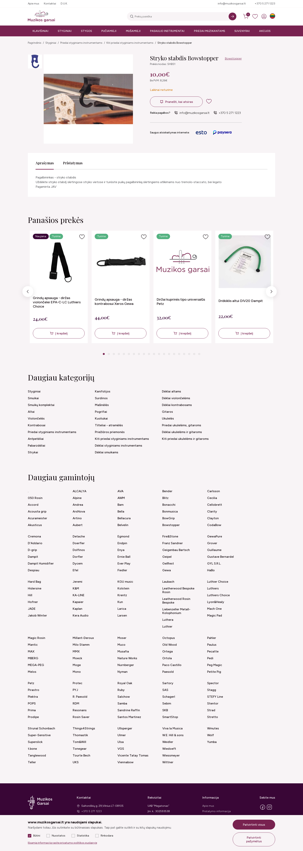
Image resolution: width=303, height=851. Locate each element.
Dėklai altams (171, 391)
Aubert (78, 525)
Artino (77, 518)
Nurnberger (125, 665)
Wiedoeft (169, 748)
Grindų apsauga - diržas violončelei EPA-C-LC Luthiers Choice (57, 302)
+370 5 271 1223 (265, 3)
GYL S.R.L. (214, 563)
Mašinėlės (102, 405)
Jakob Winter (37, 615)
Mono (77, 672)
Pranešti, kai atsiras (179, 102)
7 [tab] (133, 354)
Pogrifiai (101, 412)
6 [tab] (128, 354)
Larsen (122, 615)
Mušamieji (133, 31)
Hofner (33, 602)
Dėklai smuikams (106, 452)
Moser (121, 638)
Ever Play (123, 563)
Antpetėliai (36, 439)
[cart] (246, 16)
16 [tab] (179, 354)
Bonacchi (168, 505)
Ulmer (121, 735)
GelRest (168, 563)
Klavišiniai (40, 31)
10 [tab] (149, 354)
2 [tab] (108, 354)
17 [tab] (184, 354)
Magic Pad (214, 615)
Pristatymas (73, 163)
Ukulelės (168, 418)
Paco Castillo (171, 665)
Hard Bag (34, 581)
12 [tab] (159, 354)
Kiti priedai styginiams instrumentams (129, 42)
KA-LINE (78, 595)
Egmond (123, 536)
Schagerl (168, 696)
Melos (32, 672)
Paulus (211, 644)
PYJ (75, 690)
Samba (122, 703)
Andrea (78, 505)
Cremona (34, 536)
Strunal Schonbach (41, 728)
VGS (120, 748)
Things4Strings (84, 728)
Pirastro (33, 690)
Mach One (214, 609)
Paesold (168, 672)
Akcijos (265, 31)
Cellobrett (214, 505)
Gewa (166, 570)
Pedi (210, 658)
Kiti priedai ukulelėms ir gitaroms (185, 439)
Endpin (122, 543)
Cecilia (212, 498)
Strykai (33, 452)
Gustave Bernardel (220, 557)
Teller (32, 762)
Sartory (167, 683)
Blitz (165, 498)
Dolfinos (79, 550)
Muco (121, 644)
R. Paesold (80, 696)
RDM (76, 703)
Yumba (212, 742)
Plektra (33, 696)
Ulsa (120, 742)
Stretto (212, 717)
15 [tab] (174, 354)
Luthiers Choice (218, 595)
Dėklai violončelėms (176, 398)
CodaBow (214, 525)
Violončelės (36, 418)
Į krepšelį (61, 333)
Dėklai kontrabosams (177, 405)
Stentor (212, 703)
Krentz (122, 595)
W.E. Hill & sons (173, 735)
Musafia (123, 651)
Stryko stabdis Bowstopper (174, 42)
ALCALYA (79, 491)
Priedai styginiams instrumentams (81, 42)
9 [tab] (144, 354)
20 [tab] (199, 354)
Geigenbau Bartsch (176, 550)
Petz (31, 683)
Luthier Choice (217, 581)
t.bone (32, 748)
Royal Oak (124, 683)
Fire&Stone (170, 536)
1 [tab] (103, 354)
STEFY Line (215, 696)
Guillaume (214, 550)
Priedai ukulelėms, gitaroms (181, 425)
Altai (31, 412)
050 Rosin (35, 498)
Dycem (78, 563)
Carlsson (213, 491)
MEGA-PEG (36, 665)
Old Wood (169, 644)
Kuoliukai (101, 418)
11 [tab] (154, 354)
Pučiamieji (108, 31)
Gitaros (167, 412)
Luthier (167, 626)
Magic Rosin (36, 638)
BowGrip (168, 518)
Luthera (167, 620)
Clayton (213, 518)
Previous (28, 292)
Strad (211, 710)
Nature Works (127, 658)
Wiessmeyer (171, 755)
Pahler (211, 638)
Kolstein (123, 588)
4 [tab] (118, 354)
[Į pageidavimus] (82, 237)
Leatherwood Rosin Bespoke (176, 600)
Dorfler (78, 557)
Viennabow (125, 762)
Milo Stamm (81, 644)
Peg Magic (214, 665)
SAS (165, 690)
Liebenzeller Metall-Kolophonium (176, 611)
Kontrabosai (36, 425)
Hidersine (34, 588)
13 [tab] (164, 354)
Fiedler (122, 570)
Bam (120, 505)
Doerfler (79, 543)
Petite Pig (214, 672)
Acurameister (37, 518)
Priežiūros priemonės (110, 432)
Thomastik (80, 735)
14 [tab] (169, 354)
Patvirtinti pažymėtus (254, 839)
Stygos (86, 31)
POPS (32, 703)
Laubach (168, 581)
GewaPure (214, 536)
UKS (76, 762)
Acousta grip (37, 511)
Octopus (168, 638)
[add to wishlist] (212, 101)
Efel (75, 570)
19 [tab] (194, 354)
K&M (76, 588)
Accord (33, 505)
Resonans (80, 710)
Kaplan (77, 609)
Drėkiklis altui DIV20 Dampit (240, 301)
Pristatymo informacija (216, 811)
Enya (120, 550)
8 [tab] (139, 354)
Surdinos (101, 398)
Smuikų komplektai (41, 405)
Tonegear (80, 748)
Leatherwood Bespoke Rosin (178, 590)
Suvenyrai (242, 31)
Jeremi (77, 581)
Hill (30, 595)
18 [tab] (189, 354)
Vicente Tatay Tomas (132, 755)
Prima (32, 710)
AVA (120, 491)
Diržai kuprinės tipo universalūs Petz (181, 301)
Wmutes (213, 728)
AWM (121, 498)
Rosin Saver (81, 717)
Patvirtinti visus (254, 824)
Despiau (33, 570)
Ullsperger (124, 728)
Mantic (33, 644)
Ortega (167, 651)
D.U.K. (64, 3)
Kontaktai (50, 3)
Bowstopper (233, 58)
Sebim (166, 703)
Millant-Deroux (83, 638)
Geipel (167, 557)
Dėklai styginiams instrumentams (118, 445)
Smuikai (33, 398)
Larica (121, 609)
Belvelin (122, 525)
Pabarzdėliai (36, 445)
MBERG (33, 658)
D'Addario (35, 543)
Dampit (33, 557)
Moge (77, 665)
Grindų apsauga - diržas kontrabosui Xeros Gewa (114, 301)
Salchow (123, 696)
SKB (165, 710)
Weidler (167, 742)
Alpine (77, 498)
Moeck (77, 658)
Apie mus (33, 3)
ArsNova (79, 511)
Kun (120, 602)
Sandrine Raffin (128, 710)
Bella (120, 511)
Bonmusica (170, 511)
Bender (167, 491)
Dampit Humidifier (41, 563)
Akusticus (35, 525)
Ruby (121, 690)
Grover (212, 543)
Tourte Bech (81, 755)
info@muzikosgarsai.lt (232, 3)
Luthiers (213, 588)
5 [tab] (123, 354)
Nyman (122, 672)
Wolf (210, 735)
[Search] (232, 16)
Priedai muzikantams (209, 31)
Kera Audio (81, 615)
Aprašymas (45, 163)
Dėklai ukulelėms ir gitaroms (182, 432)
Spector (213, 683)
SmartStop (170, 717)
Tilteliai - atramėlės (109, 425)
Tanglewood (37, 755)
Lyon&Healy (215, 602)
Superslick (35, 742)
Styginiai (64, 31)
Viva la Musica (172, 728)
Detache (79, 536)
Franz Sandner (172, 543)
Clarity (212, 511)
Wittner (167, 762)
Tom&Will (79, 742)
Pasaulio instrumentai (167, 31)
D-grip (32, 550)
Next (271, 292)
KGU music (125, 581)
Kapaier (78, 602)
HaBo (211, 570)
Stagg (211, 690)
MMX (76, 651)
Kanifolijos (102, 391)
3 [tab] (113, 354)
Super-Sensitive (39, 735)
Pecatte (213, 651)
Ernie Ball (123, 557)
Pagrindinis (34, 42)
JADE (32, 609)
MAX (31, 651)
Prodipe (33, 717)
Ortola (167, 658)
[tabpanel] (59, 287)
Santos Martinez (129, 717)
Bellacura (124, 518)
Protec (77, 683)
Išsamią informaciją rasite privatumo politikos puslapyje (62, 842)
